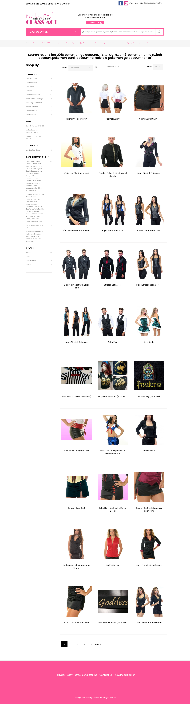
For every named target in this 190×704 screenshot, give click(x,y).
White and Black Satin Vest (76, 173)
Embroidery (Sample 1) (149, 396)
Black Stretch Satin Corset (149, 284)
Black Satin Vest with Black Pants (76, 286)
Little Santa (149, 342)
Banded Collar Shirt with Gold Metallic (113, 175)
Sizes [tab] (28, 121)
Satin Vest (113, 342)
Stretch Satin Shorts (148, 118)
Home (28, 43)
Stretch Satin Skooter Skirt (76, 622)
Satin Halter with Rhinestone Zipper (76, 567)
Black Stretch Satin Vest (148, 173)
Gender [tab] (30, 248)
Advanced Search (125, 675)
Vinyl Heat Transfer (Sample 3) (112, 396)
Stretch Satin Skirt (76, 508)
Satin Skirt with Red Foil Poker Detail (113, 509)
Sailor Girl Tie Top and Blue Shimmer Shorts (112, 452)
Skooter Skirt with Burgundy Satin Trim (149, 509)
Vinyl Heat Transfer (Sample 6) (112, 622)
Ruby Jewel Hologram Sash (76, 450)
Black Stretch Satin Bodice (149, 622)
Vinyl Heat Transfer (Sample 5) (76, 396)
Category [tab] (31, 74)
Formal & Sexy (112, 118)
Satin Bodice (149, 450)
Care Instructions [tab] (36, 157)
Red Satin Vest (113, 565)
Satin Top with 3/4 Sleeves (149, 565)
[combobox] (122, 32)
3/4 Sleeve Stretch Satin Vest (77, 230)
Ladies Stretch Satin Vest (149, 230)
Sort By (64, 67)
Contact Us (136, 3)
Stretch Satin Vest (112, 284)
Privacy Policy (65, 675)
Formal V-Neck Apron (76, 118)
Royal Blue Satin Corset (113, 230)
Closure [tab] (30, 145)
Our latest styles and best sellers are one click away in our (95, 17)
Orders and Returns (86, 675)
